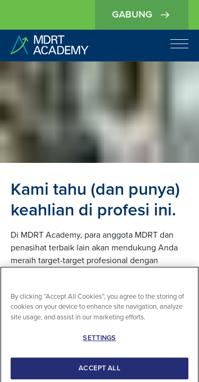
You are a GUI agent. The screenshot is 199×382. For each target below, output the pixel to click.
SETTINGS (99, 342)
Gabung (141, 14)
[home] (50, 45)
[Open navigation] (179, 43)
